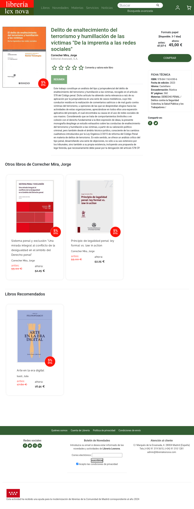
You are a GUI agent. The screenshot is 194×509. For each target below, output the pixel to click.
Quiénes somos (59, 430)
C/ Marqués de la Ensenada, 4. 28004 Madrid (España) (161, 445)
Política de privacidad (104, 430)
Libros (45, 8)
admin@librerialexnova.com (161, 452)
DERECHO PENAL (170, 96)
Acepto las (98, 464)
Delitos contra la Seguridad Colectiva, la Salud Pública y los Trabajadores (167, 104)
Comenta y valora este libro (99, 67)
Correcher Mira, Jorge (64, 55)
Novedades (60, 8)
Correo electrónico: (81, 455)
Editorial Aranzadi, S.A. (64, 58)
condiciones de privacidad (104, 464)
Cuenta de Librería (80, 430)
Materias (77, 8)
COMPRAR (169, 58)
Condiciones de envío (130, 430)
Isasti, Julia (23, 376)
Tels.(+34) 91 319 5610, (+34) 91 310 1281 (162, 448)
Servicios (92, 8)
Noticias (107, 8)
